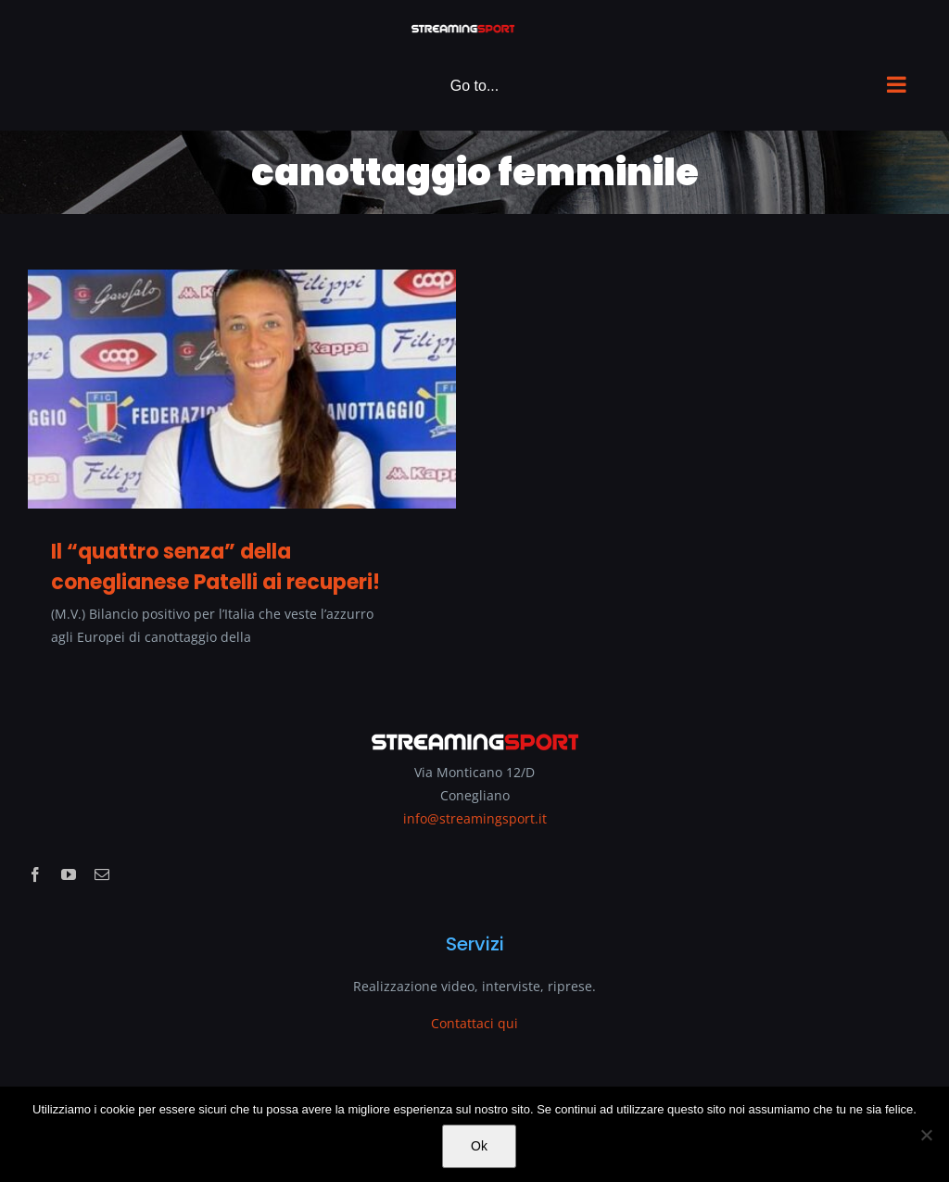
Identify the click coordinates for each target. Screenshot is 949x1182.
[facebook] (35, 874)
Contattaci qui (474, 1023)
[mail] (102, 874)
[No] (926, 1134)
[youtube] (68, 874)
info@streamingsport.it (475, 818)
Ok (479, 1145)
